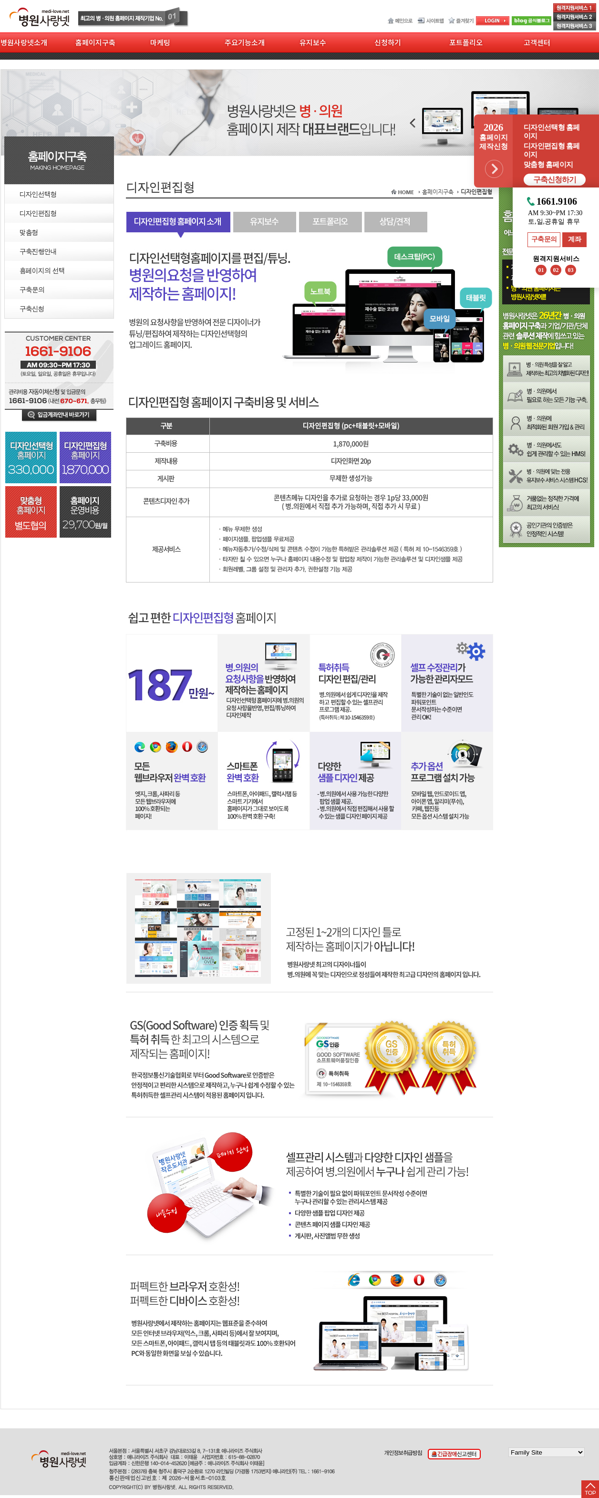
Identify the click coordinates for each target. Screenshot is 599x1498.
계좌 (574, 239)
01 (541, 270)
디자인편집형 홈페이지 (551, 150)
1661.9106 (557, 201)
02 (556, 270)
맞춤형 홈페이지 (548, 164)
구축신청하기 (554, 180)
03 (571, 270)
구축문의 (544, 239)
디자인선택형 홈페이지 (551, 132)
